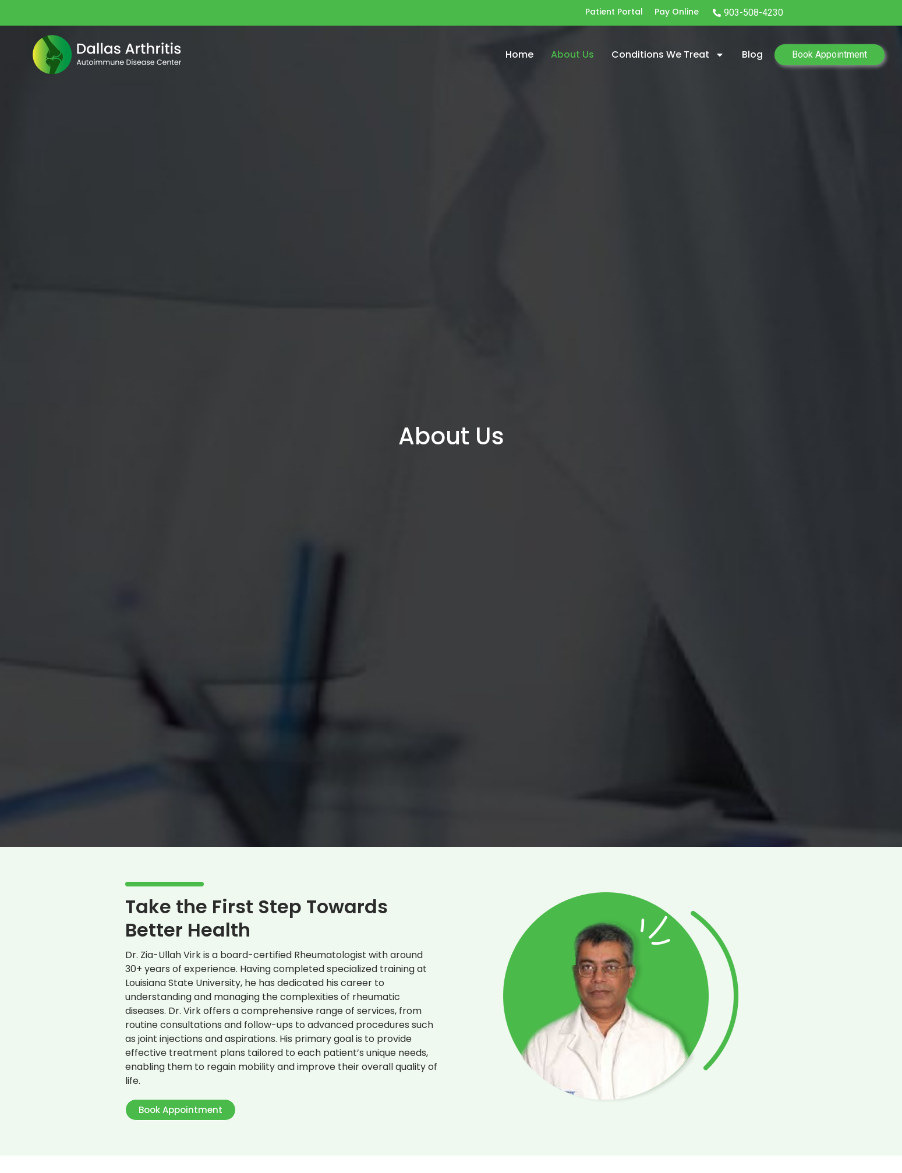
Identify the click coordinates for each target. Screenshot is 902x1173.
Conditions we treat (667, 54)
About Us (572, 54)
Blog (752, 54)
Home (519, 54)
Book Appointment (829, 54)
